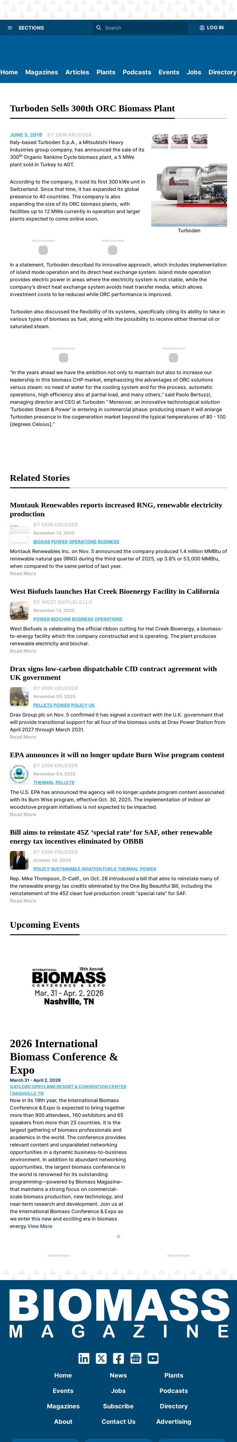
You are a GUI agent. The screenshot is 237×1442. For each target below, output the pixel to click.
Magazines (41, 72)
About (63, 1342)
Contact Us (118, 1342)
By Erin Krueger (55, 525)
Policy (79, 705)
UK (92, 705)
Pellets (42, 705)
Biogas (41, 541)
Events (169, 72)
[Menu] (10, 28)
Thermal (43, 782)
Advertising (173, 1342)
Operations (83, 541)
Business (108, 541)
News (118, 1296)
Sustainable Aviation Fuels (83, 868)
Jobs (194, 72)
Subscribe (118, 1327)
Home (9, 72)
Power (59, 541)
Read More (23, 573)
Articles (77, 72)
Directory (223, 72)
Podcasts (137, 72)
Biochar (61, 619)
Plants (106, 72)
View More (148, 1147)
